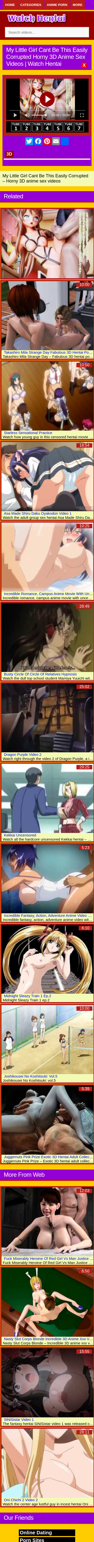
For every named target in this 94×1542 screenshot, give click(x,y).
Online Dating (36, 1532)
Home (10, 5)
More (77, 5)
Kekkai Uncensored (20, 835)
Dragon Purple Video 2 (23, 754)
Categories (30, 5)
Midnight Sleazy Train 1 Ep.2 (27, 996)
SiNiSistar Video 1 (19, 1419)
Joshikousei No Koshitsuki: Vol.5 (30, 1076)
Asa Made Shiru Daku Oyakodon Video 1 (37, 513)
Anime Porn (57, 5)
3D (9, 154)
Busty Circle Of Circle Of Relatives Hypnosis (40, 674)
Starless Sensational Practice (28, 433)
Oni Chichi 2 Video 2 (21, 1500)
